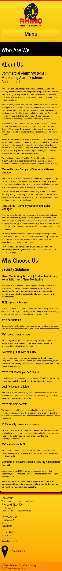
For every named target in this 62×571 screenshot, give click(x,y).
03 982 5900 (16, 504)
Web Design (6, 568)
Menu (31, 34)
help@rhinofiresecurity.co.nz (19, 510)
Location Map (17, 551)
